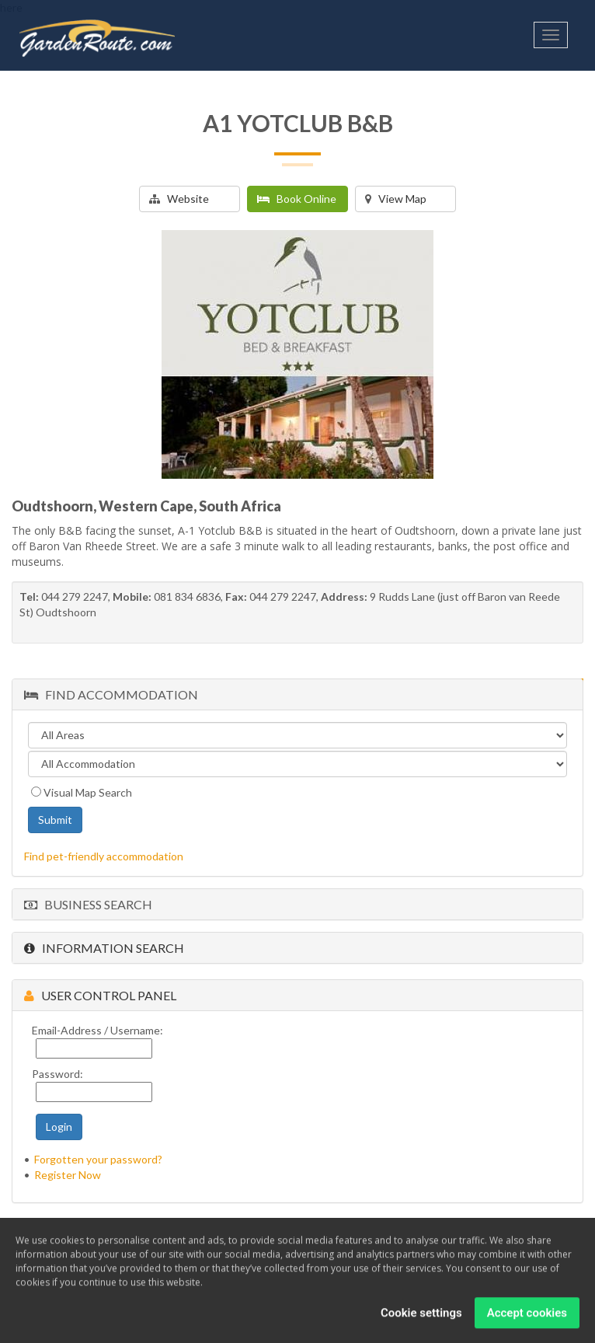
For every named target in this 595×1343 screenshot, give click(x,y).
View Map (395, 198)
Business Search (88, 904)
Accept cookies (527, 1314)
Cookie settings (421, 1314)
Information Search (104, 947)
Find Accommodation (111, 694)
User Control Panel (100, 995)
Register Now (67, 1174)
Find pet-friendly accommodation (103, 856)
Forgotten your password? (98, 1159)
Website (179, 198)
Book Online (296, 198)
